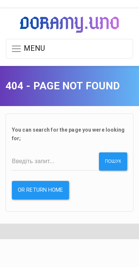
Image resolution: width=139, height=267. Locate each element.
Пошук (113, 161)
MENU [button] (28, 48)
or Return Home (40, 190)
